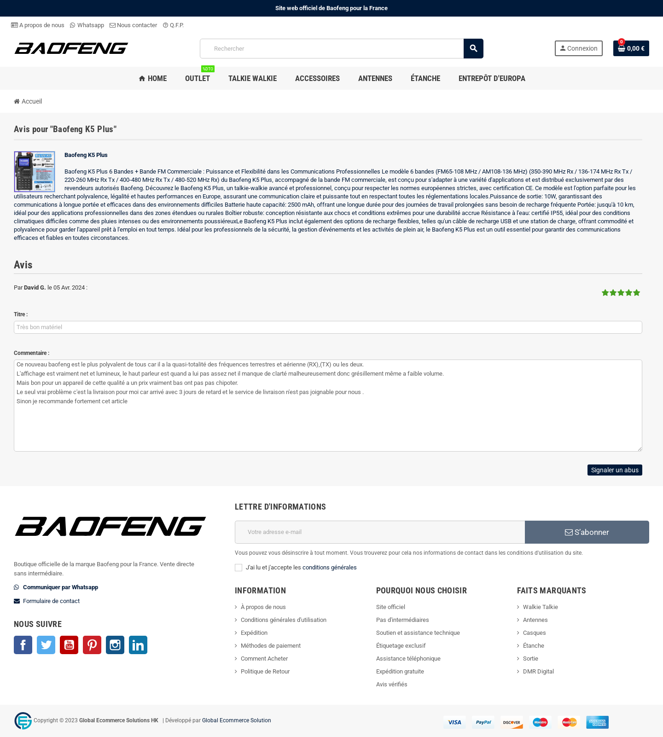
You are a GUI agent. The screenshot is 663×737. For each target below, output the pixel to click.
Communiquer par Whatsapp (60, 587)
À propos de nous (263, 607)
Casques (534, 632)
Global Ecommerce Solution (236, 720)
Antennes (535, 619)
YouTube (69, 645)
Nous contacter (133, 25)
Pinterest (92, 645)
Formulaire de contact (51, 601)
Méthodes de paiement (271, 645)
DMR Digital (538, 671)
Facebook (23, 645)
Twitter (46, 645)
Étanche (533, 645)
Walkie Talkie (540, 607)
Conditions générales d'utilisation (283, 619)
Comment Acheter (264, 658)
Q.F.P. (173, 25)
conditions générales (329, 567)
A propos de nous (37, 25)
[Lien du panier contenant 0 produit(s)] (631, 48)
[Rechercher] (341, 48)
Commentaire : (31, 353)
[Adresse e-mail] (380, 532)
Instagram (115, 645)
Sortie (530, 658)
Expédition (254, 632)
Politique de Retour (265, 671)
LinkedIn (138, 645)
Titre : (21, 314)
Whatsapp (87, 25)
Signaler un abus (615, 470)
